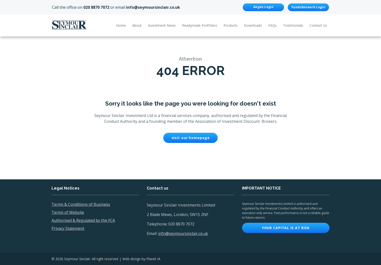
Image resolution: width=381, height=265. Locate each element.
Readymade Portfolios (199, 25)
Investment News (162, 25)
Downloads (253, 25)
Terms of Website (68, 212)
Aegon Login (263, 7)
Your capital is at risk (286, 227)
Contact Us (318, 25)
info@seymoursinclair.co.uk (153, 7)
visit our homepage (191, 137)
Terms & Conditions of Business (81, 204)
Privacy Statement (68, 228)
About (137, 25)
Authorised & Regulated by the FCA (83, 220)
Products (231, 25)
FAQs (272, 25)
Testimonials (293, 25)
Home (121, 25)
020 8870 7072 (96, 7)
